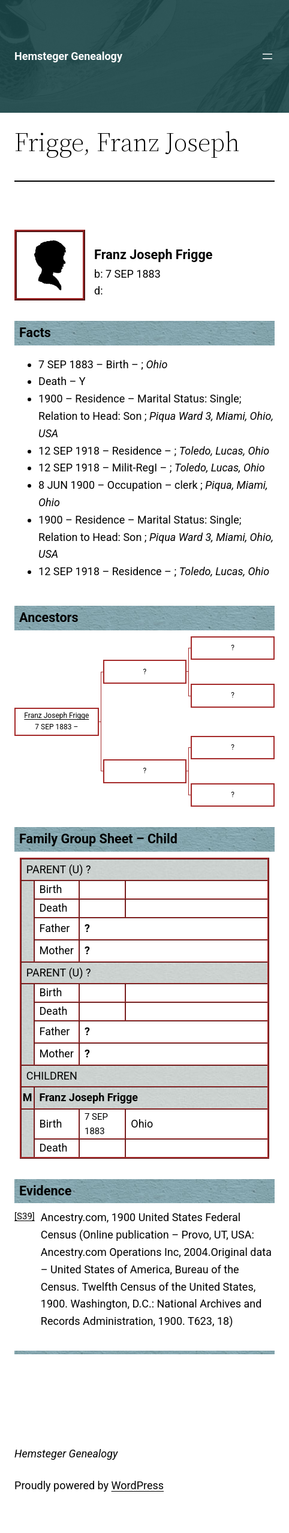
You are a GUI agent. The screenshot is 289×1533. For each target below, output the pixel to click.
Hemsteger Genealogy (68, 56)
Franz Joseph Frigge (89, 1097)
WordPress (138, 1485)
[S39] (24, 1216)
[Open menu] (267, 56)
